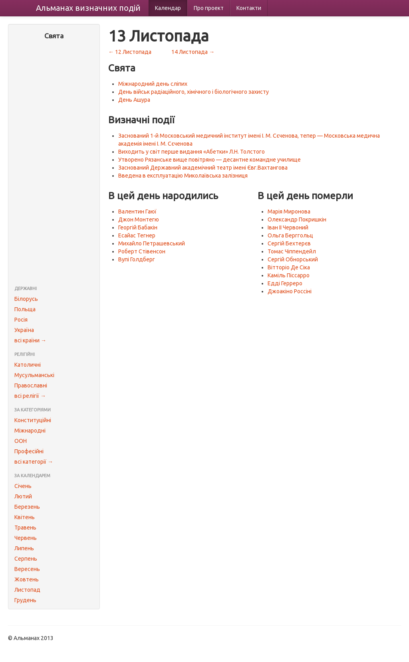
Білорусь (26, 299)
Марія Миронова (289, 211)
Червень (25, 538)
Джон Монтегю (138, 219)
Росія (21, 319)
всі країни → (30, 340)
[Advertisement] (53, 163)
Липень (24, 548)
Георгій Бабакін (137, 227)
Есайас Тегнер (136, 235)
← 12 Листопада (129, 52)
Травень (25, 527)
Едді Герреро (285, 283)
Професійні (29, 451)
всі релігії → (30, 396)
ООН (20, 441)
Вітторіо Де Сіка (289, 267)
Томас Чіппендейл (292, 251)
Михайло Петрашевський (151, 243)
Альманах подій (88, 7)
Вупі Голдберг (136, 259)
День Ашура (134, 100)
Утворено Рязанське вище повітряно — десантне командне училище (209, 159)
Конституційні (32, 420)
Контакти (248, 8)
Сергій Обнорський (293, 259)
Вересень (27, 569)
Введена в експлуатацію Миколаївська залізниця (183, 175)
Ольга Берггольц (290, 235)
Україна (24, 330)
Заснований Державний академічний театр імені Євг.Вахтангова (203, 167)
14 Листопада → (192, 52)
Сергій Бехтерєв (289, 243)
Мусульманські (34, 375)
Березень (27, 507)
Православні (30, 385)
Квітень (24, 517)
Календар (168, 8)
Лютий (23, 496)
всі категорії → (33, 461)
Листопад (27, 590)
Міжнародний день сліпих (152, 84)
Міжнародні (30, 430)
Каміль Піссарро (289, 275)
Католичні (27, 365)
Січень (23, 486)
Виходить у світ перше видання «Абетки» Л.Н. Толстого (191, 151)
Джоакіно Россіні (290, 291)
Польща (25, 309)
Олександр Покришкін (297, 219)
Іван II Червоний (288, 227)
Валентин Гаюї (137, 211)
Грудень (25, 600)
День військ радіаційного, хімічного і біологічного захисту (193, 92)
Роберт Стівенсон (141, 251)
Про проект (209, 8)
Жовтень (26, 579)
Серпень (25, 558)
